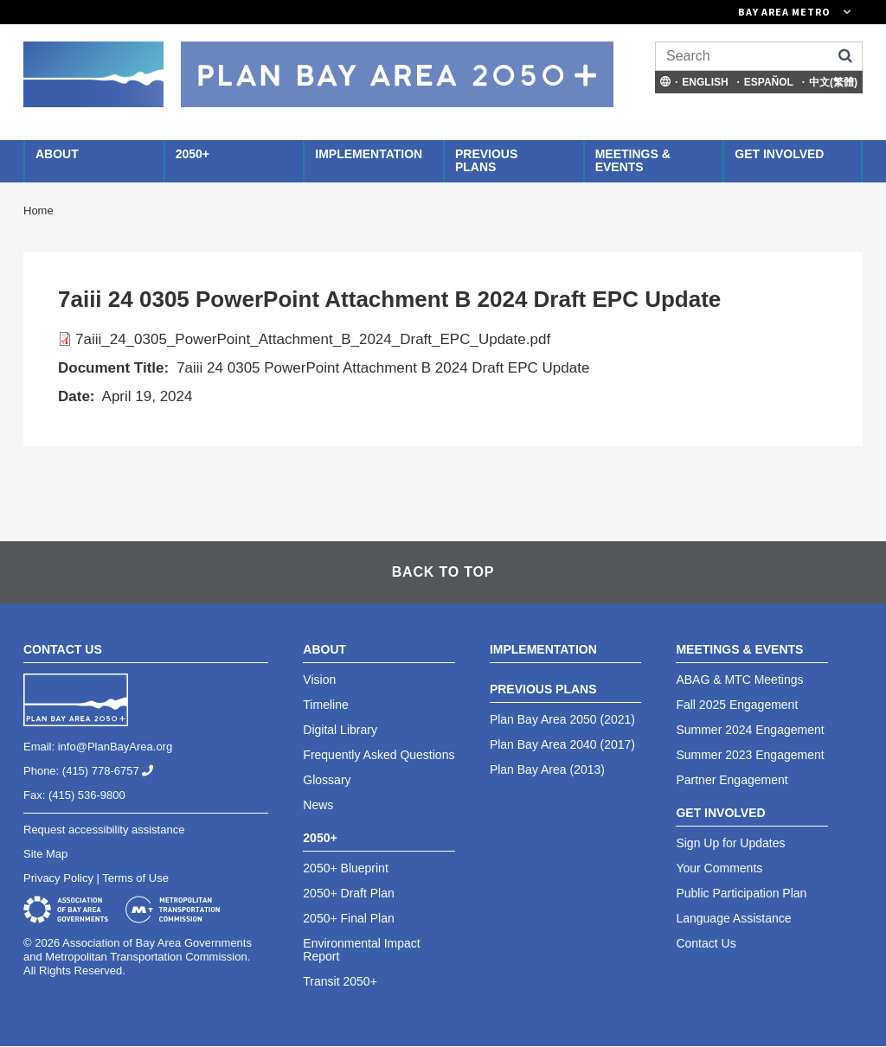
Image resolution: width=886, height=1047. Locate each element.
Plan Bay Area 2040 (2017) (562, 744)
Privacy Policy (58, 877)
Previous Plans (486, 160)
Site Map (45, 853)
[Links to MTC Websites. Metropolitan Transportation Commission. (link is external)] (698, 12)
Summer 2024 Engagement (750, 730)
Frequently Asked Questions (378, 755)
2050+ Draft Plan (348, 893)
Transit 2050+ (339, 981)
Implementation (368, 154)
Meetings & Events (633, 160)
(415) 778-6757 (114, 770)
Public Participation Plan (741, 893)
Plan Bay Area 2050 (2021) (562, 719)
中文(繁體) (833, 82)
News (318, 805)
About (57, 154)
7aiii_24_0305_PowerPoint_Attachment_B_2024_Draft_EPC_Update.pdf (312, 339)
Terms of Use (135, 877)
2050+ (192, 154)
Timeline (325, 705)
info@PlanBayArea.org (115, 746)
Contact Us (705, 943)
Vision (319, 679)
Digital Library (340, 730)
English (705, 82)
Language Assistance (733, 918)
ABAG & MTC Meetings (739, 679)
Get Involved (779, 154)
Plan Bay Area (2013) (547, 769)
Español (768, 82)
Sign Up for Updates (730, 843)
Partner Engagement (731, 780)
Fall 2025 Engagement (737, 705)
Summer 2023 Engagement (750, 755)
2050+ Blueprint (345, 868)
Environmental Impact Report (361, 949)
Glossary (326, 780)
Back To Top (443, 572)
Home (38, 210)
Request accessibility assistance (103, 829)
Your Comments (719, 868)
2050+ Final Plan (348, 918)
